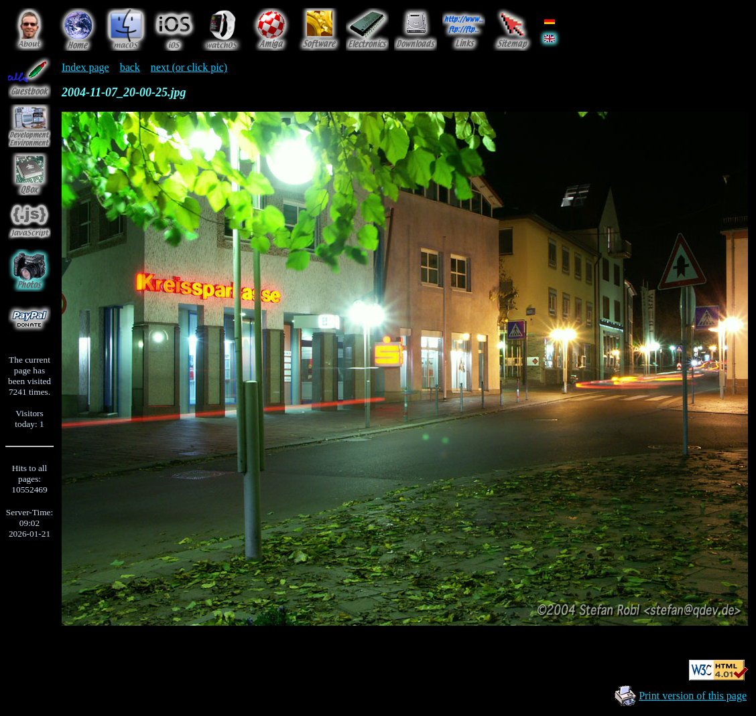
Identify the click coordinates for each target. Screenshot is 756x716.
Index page (85, 67)
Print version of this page (693, 695)
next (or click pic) (189, 67)
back (130, 67)
